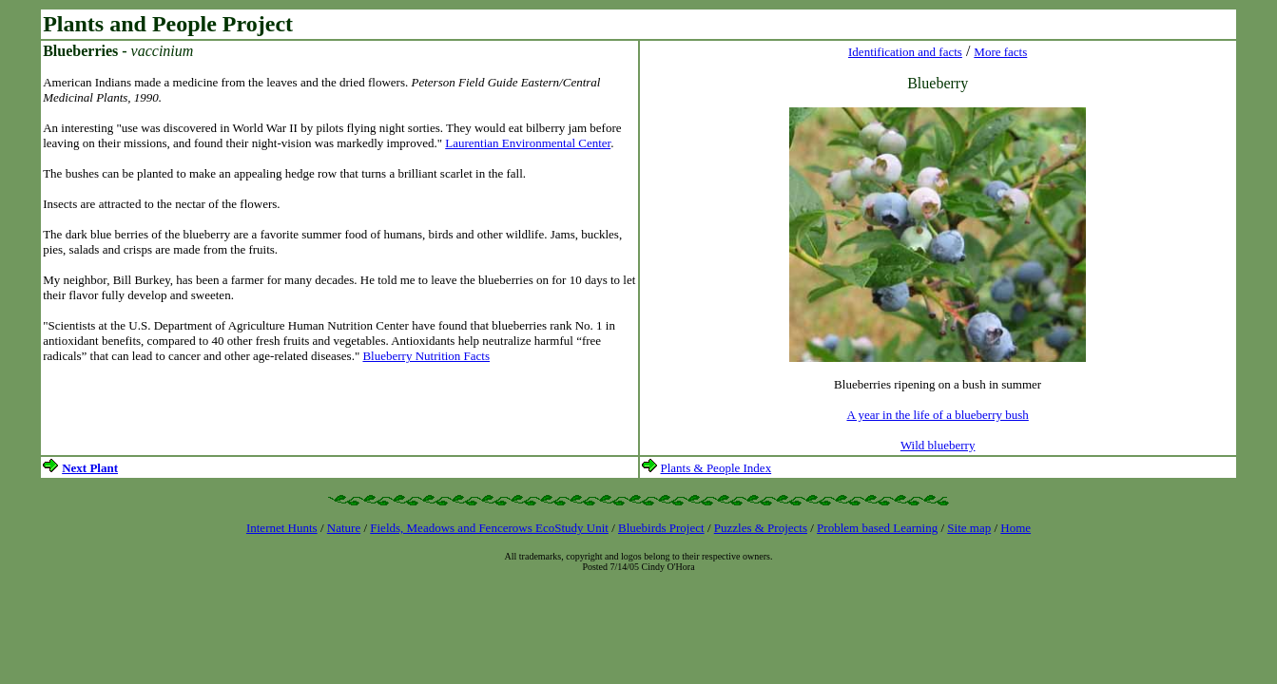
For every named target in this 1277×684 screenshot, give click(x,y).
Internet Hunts (282, 528)
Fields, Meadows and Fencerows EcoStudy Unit (489, 528)
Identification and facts (905, 52)
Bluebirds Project (661, 528)
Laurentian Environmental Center (527, 143)
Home (1015, 528)
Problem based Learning (877, 528)
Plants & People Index (716, 468)
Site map (969, 528)
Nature (343, 528)
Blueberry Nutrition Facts (426, 356)
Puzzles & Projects (760, 528)
